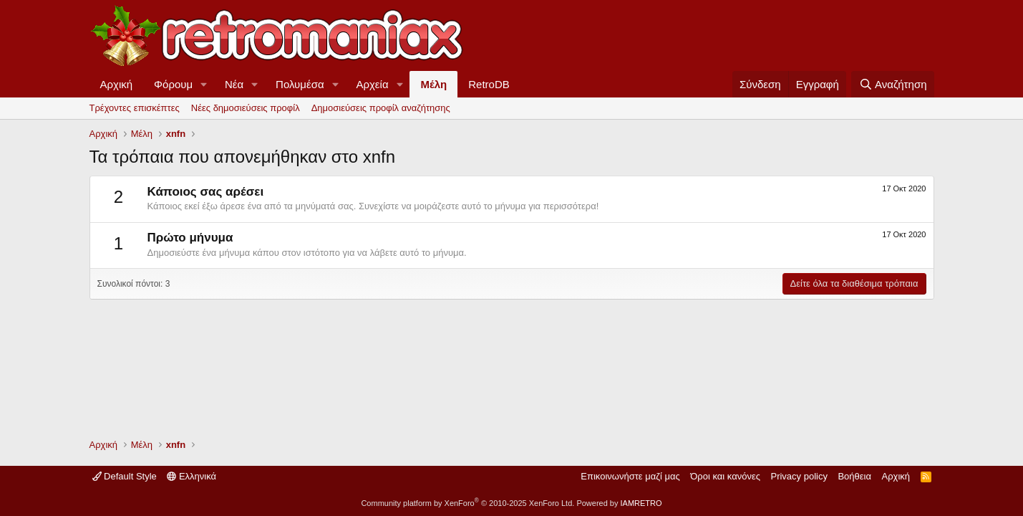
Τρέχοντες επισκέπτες (134, 107)
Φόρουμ (173, 84)
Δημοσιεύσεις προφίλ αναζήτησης (380, 107)
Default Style (124, 476)
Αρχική (116, 84)
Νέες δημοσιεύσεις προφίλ (245, 107)
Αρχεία (372, 84)
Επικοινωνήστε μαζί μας (630, 476)
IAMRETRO (641, 503)
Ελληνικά (191, 476)
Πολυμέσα (300, 84)
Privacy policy (798, 476)
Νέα (234, 84)
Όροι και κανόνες (725, 476)
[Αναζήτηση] (892, 84)
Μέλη (433, 84)
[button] (204, 84)
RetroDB (489, 84)
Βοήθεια (854, 476)
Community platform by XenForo (467, 503)
